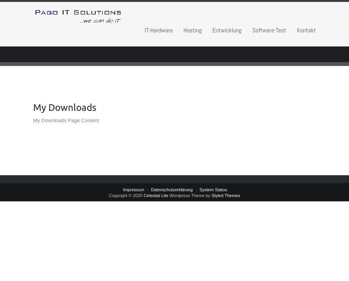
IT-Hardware (158, 30)
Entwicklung (227, 30)
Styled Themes (226, 195)
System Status (213, 189)
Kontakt (306, 30)
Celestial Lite (156, 195)
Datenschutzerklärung (172, 189)
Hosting (192, 30)
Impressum (133, 189)
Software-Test (269, 30)
